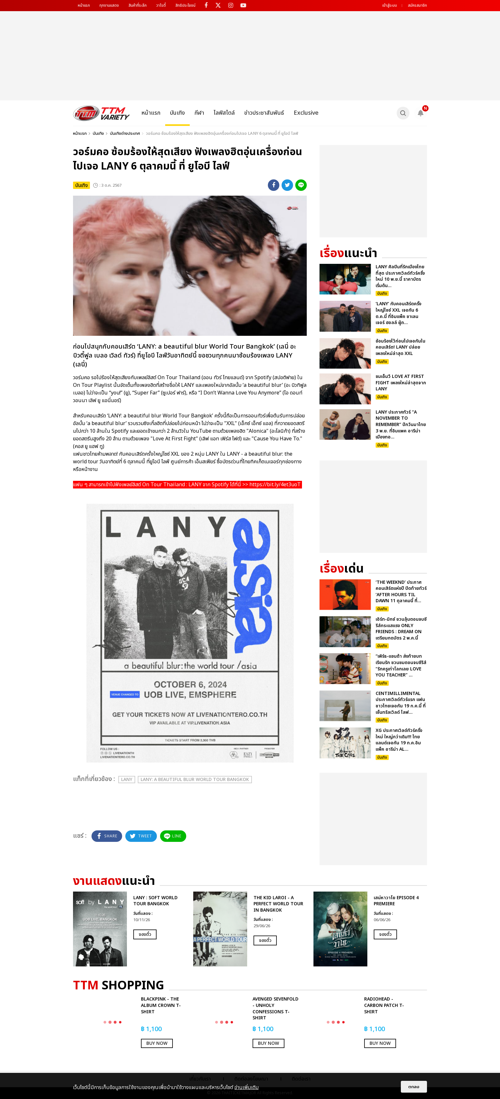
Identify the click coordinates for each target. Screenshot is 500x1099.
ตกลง (413, 1086)
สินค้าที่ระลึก (138, 5)
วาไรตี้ (161, 5)
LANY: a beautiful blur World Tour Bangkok (195, 779)
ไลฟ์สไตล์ (224, 113)
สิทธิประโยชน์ (185, 5)
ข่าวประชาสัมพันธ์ (264, 113)
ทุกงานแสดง (109, 5)
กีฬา (199, 113)
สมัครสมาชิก (417, 5)
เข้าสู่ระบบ (389, 5)
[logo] (101, 113)
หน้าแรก (84, 5)
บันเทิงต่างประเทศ (125, 133)
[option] (130, 929)
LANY (126, 779)
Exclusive (306, 113)
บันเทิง (177, 113)
